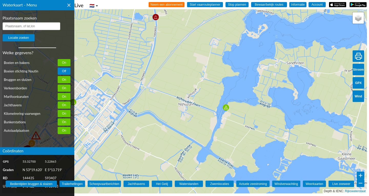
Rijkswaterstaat (355, 191)
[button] (155, 17)
